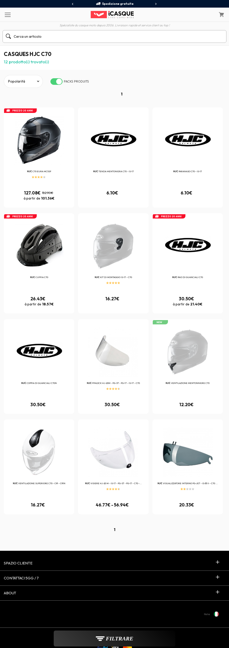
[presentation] (72, 4)
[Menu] (7, 14)
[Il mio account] (208, 15)
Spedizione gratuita (114, 3)
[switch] (56, 81)
